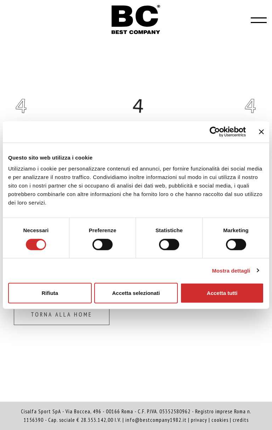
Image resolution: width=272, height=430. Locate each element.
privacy (199, 420)
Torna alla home (61, 314)
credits (241, 420)
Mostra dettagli (231, 270)
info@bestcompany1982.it (156, 420)
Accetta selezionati (136, 293)
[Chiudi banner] (261, 131)
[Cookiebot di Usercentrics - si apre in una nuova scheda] (215, 131)
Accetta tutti (222, 293)
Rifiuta (49, 293)
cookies (219, 420)
